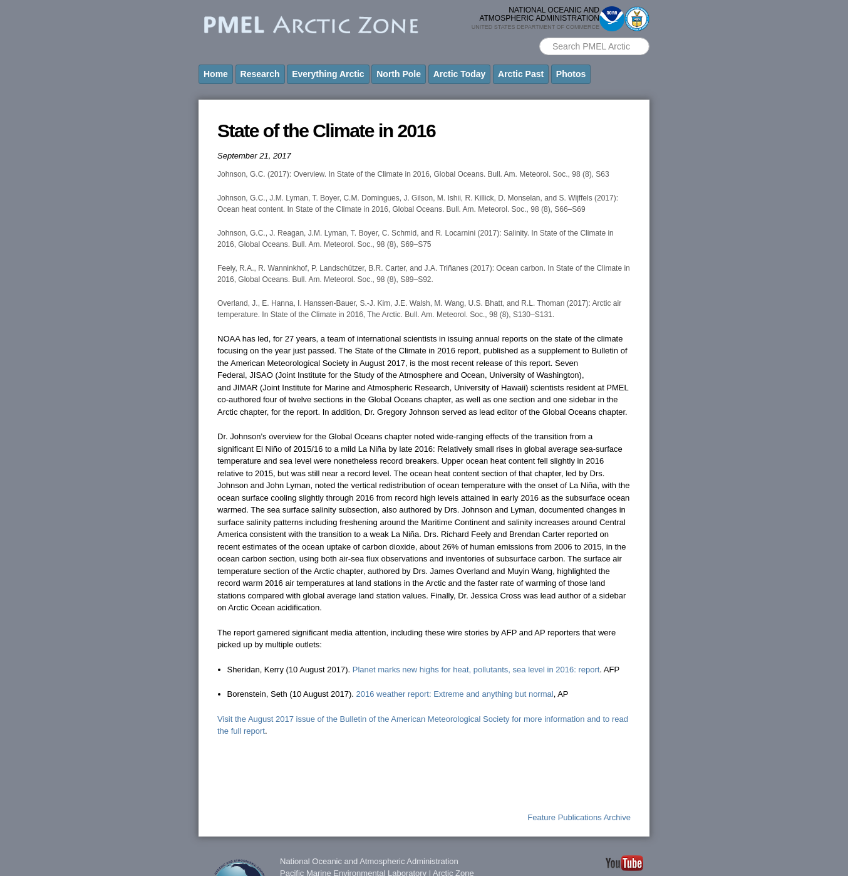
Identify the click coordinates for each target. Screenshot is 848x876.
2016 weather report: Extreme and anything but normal (455, 694)
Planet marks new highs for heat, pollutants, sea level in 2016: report (476, 669)
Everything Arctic (328, 74)
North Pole (398, 74)
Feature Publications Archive (579, 817)
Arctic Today (459, 74)
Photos (571, 74)
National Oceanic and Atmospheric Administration (369, 861)
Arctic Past (521, 74)
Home (216, 74)
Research (260, 74)
